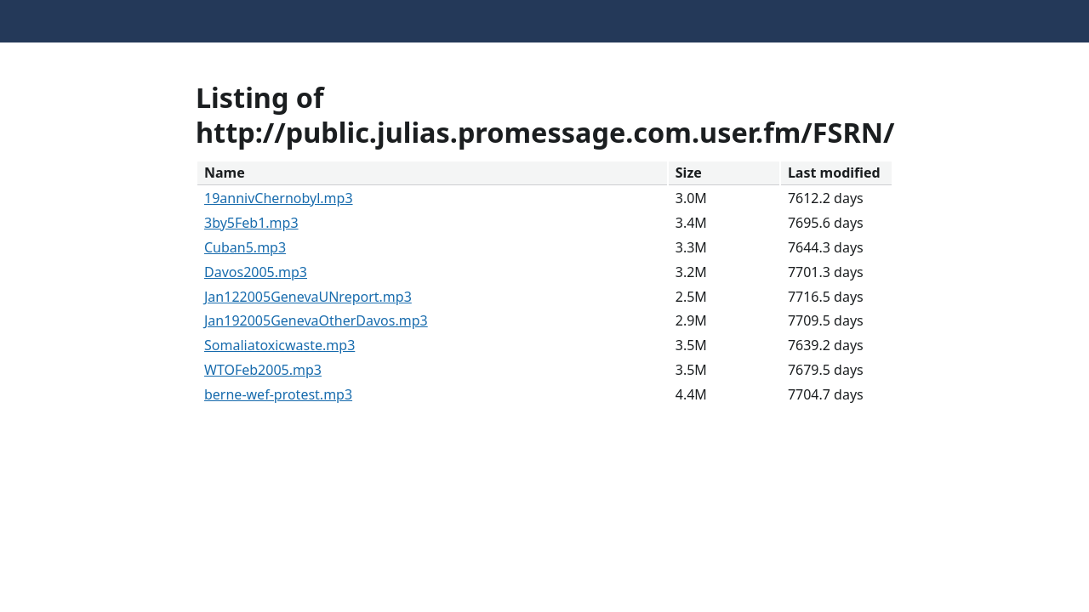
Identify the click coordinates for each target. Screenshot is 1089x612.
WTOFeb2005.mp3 (263, 369)
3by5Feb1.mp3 (251, 222)
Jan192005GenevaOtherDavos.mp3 (316, 320)
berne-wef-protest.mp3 (278, 394)
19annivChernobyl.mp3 (278, 198)
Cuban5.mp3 (245, 247)
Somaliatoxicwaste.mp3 (279, 345)
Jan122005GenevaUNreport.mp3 (308, 296)
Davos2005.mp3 (255, 272)
